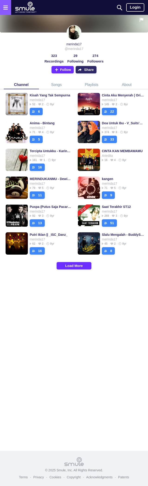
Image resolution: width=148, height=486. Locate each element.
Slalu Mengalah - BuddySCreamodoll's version (123, 234)
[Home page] (25, 7)
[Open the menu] (5, 7)
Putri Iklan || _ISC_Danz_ (49, 234)
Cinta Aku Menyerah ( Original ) (123, 95)
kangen (107, 179)
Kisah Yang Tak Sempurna (50, 95)
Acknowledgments (99, 477)
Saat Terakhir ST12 (116, 207)
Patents (123, 477)
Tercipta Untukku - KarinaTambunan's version (51, 151)
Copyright (74, 477)
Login (135, 7)
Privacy (38, 477)
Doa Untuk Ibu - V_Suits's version (123, 123)
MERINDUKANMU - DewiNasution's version (51, 179)
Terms (23, 477)
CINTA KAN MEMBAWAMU (122, 151)
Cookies (55, 477)
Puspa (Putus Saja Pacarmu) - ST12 (51, 207)
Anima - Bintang (42, 123)
